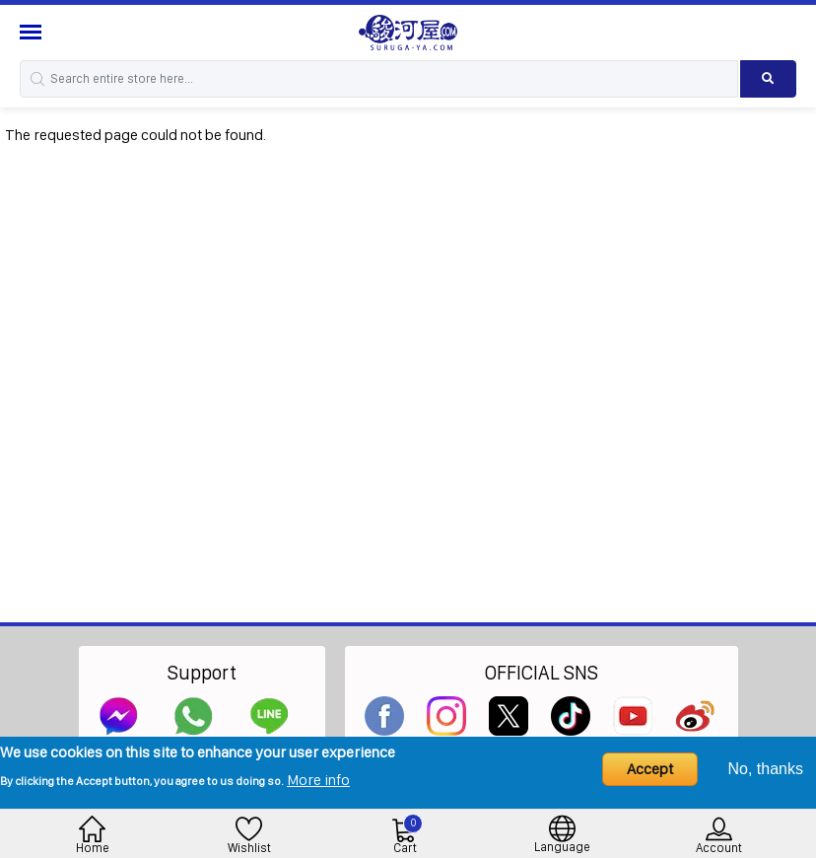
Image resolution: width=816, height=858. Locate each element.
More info (318, 779)
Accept (650, 768)
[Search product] (768, 79)
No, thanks (765, 768)
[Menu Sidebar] (33, 32)
